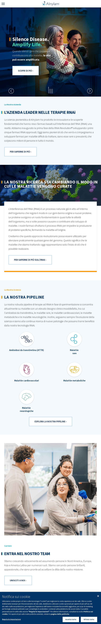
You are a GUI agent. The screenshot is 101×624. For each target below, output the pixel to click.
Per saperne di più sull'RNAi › (30, 259)
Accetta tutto (70, 621)
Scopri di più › (25, 70)
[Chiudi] (98, 597)
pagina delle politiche (60, 615)
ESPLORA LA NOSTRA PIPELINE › (51, 421)
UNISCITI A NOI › (18, 580)
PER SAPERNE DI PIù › (20, 151)
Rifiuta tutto (89, 621)
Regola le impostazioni (11, 620)
